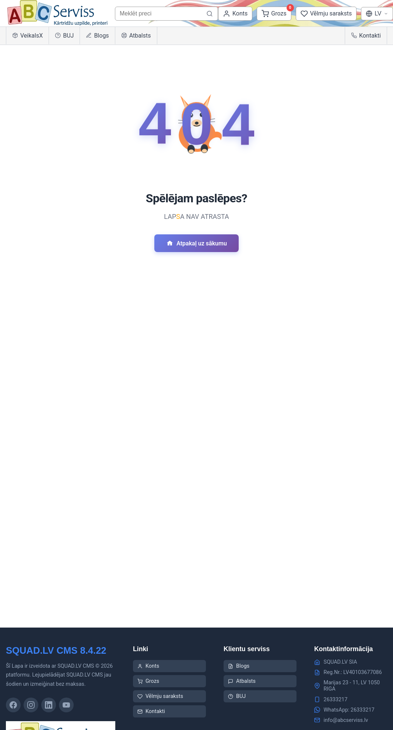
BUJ (64, 35)
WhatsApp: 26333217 (349, 710)
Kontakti (366, 35)
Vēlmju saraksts (160, 696)
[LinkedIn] (48, 705)
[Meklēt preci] (209, 13)
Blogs (97, 35)
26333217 (336, 699)
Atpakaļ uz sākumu (196, 243)
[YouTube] (66, 705)
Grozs (148, 681)
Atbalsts (136, 35)
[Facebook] (13, 705)
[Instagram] (31, 705)
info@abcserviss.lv (346, 720)
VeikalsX (27, 35)
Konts (148, 666)
